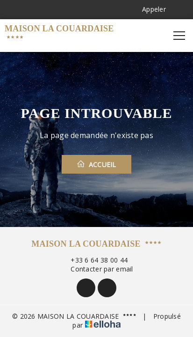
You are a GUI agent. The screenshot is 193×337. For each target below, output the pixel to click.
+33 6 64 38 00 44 (94, 260)
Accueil (96, 164)
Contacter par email (96, 268)
